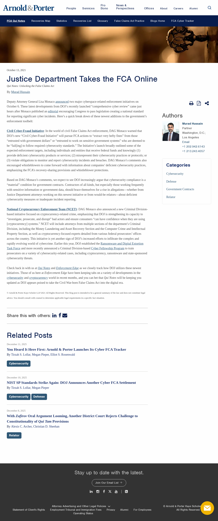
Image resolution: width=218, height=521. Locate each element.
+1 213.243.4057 (193, 151)
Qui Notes (44, 268)
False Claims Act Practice (129, 21)
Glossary (102, 21)
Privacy (111, 509)
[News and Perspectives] (125, 491)
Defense (171, 181)
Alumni (124, 509)
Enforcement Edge (67, 268)
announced (62, 101)
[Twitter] (109, 491)
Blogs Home (157, 21)
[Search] (209, 7)
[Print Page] (191, 103)
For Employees (142, 509)
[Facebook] (59, 315)
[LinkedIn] (54, 315)
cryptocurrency (38, 277)
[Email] (64, 315)
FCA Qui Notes (16, 21)
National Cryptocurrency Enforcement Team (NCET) (42, 209)
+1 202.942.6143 (193, 146)
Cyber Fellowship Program (107, 248)
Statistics (61, 21)
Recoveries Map (40, 21)
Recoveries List (82, 21)
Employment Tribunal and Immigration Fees (76, 509)
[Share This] (207, 103)
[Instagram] (98, 491)
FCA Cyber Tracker (182, 21)
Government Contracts (180, 189)
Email (185, 142)
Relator (170, 197)
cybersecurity (15, 277)
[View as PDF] (199, 103)
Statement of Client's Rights (29, 509)
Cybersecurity (174, 173)
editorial (53, 111)
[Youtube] (116, 491)
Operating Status (83, 513)
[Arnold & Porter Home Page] (28, 7)
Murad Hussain (20, 92)
